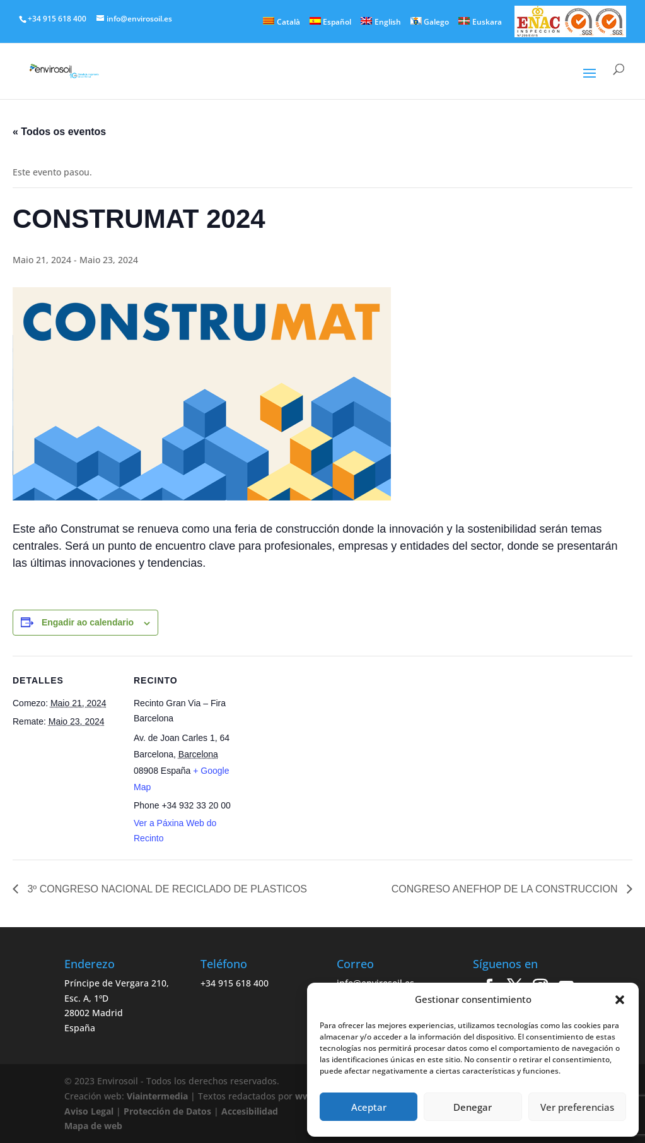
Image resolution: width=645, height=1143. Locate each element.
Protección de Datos (167, 1111)
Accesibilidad (249, 1111)
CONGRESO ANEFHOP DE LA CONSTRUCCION (506, 889)
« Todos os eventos (59, 131)
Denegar (472, 1107)
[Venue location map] (321, 743)
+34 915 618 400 (234, 983)
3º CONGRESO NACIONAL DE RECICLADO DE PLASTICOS (166, 889)
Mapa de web (93, 1126)
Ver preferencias (577, 1107)
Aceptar (368, 1107)
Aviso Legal (88, 1111)
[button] (619, 999)
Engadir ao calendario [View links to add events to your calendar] (88, 622)
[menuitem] (281, 21)
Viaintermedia (157, 1096)
